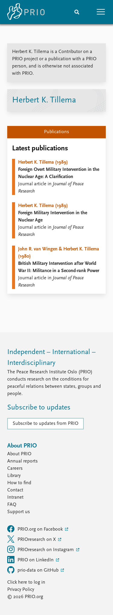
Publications (56, 132)
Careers (15, 468)
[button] (101, 12)
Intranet (15, 497)
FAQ (11, 504)
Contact (15, 490)
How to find (19, 483)
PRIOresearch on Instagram (41, 549)
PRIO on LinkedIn (31, 559)
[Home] (26, 12)
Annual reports (22, 461)
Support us (18, 512)
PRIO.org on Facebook (35, 528)
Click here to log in (26, 582)
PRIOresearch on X (32, 539)
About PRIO (19, 454)
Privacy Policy (20, 589)
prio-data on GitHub (33, 569)
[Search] (77, 12)
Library (13, 475)
